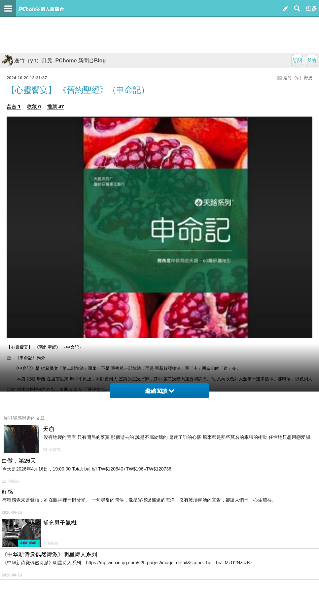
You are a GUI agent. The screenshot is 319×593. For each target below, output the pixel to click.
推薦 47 (55, 106)
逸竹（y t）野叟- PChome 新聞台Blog (54, 60)
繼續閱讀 (159, 391)
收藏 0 (34, 106)
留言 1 (14, 106)
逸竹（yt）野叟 (297, 77)
